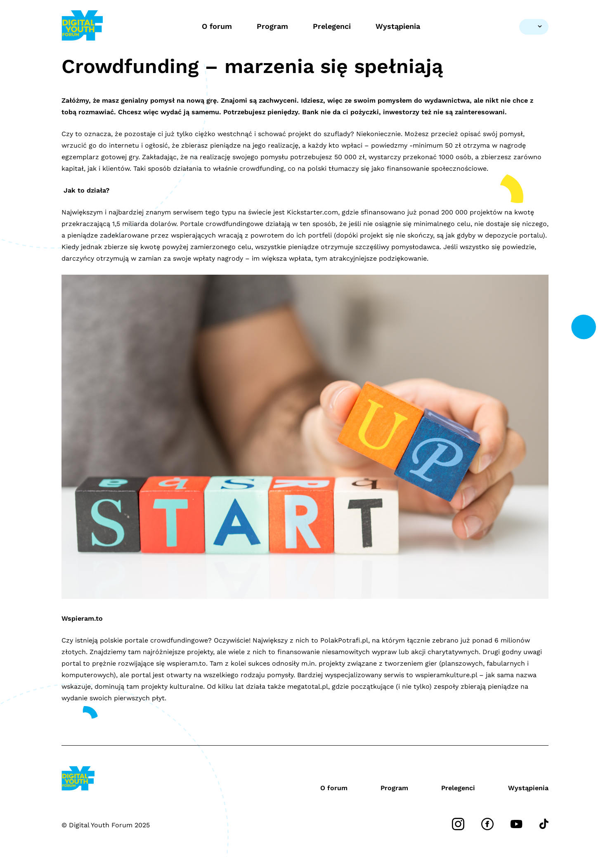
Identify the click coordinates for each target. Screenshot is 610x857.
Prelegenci (332, 26)
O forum (217, 26)
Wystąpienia (398, 26)
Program (272, 26)
